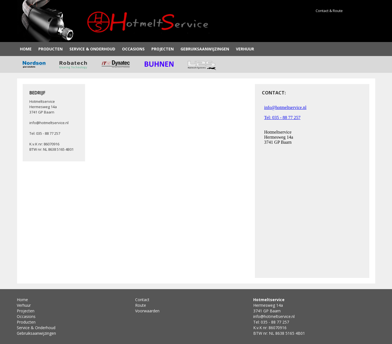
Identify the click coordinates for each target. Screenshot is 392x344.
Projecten (162, 49)
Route (140, 305)
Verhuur (245, 49)
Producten (50, 49)
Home (26, 49)
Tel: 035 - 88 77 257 (44, 133)
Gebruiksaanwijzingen (204, 49)
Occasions (133, 49)
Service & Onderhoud (92, 49)
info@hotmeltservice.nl (49, 122)
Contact (142, 299)
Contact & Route (329, 10)
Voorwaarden (147, 310)
